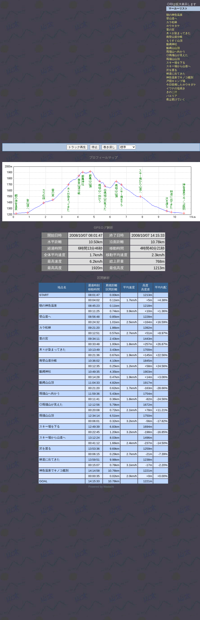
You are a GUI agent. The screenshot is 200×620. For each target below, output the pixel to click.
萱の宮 (170, 29)
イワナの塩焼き (175, 88)
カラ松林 (171, 22)
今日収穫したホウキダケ (181, 84)
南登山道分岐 (174, 36)
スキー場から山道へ (178, 66)
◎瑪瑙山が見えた (177, 55)
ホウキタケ (173, 25)
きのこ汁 (171, 92)
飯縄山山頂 (173, 48)
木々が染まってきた (178, 33)
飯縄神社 (171, 44)
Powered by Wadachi (101, 486)
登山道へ (171, 18)
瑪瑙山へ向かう (175, 51)
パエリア (171, 95)
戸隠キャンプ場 (175, 81)
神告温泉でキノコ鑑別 (179, 77)
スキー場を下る (175, 62)
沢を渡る (171, 70)
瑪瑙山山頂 (173, 59)
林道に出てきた (175, 73)
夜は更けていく (175, 99)
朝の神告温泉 (174, 14)
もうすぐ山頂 (174, 40)
